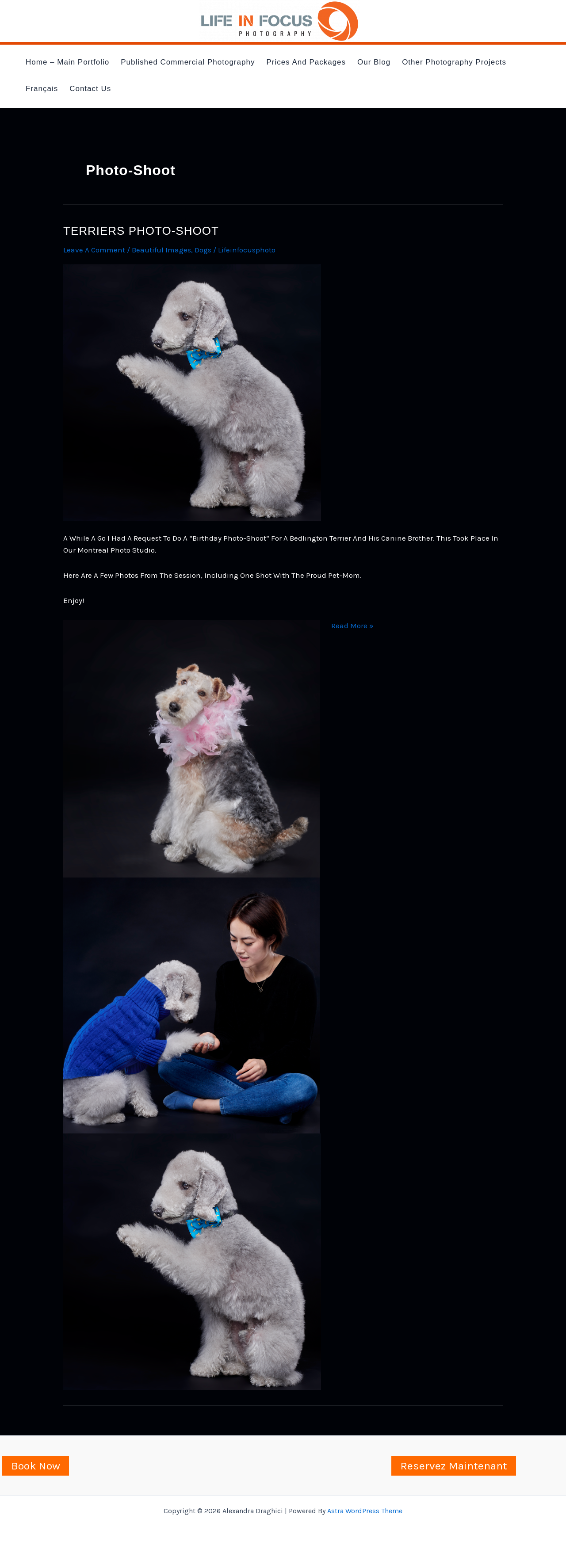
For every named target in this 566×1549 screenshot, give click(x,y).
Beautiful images (161, 249)
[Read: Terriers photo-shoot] (192, 391)
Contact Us (90, 88)
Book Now (35, 1465)
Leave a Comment (94, 249)
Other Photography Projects (454, 62)
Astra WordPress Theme (364, 1511)
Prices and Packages (306, 62)
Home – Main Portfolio (67, 62)
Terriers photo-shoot (141, 230)
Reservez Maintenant (453, 1465)
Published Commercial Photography (188, 62)
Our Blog (373, 62)
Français (42, 88)
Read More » (352, 626)
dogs (203, 249)
